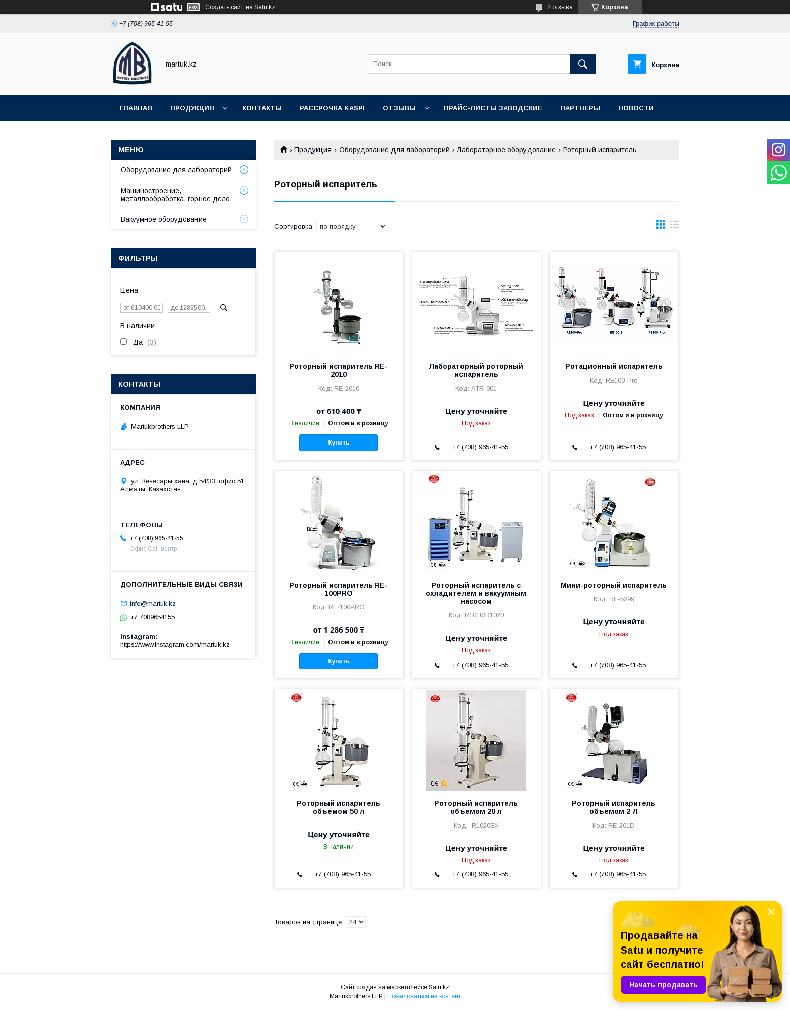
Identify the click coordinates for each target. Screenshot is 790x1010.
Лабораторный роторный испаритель (476, 370)
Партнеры (580, 108)
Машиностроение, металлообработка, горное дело (175, 194)
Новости (636, 108)
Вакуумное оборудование (164, 219)
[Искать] (583, 64)
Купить (338, 442)
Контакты (262, 108)
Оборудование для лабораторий (394, 150)
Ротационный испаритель (614, 366)
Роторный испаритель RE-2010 (338, 370)
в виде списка (674, 227)
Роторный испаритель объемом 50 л (338, 807)
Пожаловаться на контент (424, 996)
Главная (136, 108)
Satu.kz (439, 987)
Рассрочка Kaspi (332, 108)
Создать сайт (224, 7)
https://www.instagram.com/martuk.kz (175, 644)
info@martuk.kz (153, 603)
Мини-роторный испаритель (614, 585)
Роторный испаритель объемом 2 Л (613, 807)
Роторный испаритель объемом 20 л (476, 807)
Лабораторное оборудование (506, 150)
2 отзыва (560, 7)
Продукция (192, 108)
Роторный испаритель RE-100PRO (338, 589)
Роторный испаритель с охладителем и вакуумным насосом (476, 593)
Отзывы (399, 108)
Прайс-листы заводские (493, 108)
